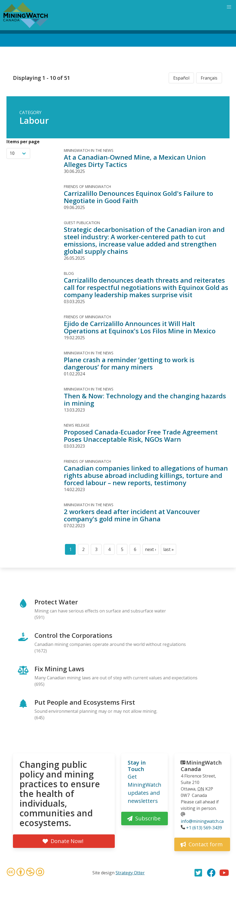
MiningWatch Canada (201, 766)
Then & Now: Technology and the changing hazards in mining (145, 399)
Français (209, 78)
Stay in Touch (137, 766)
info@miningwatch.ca (202, 821)
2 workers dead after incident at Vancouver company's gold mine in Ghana (132, 515)
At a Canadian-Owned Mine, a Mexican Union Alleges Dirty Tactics (135, 161)
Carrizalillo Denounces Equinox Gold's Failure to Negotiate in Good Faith (138, 197)
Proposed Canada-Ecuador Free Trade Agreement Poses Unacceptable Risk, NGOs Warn (141, 435)
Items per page (23, 142)
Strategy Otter (130, 873)
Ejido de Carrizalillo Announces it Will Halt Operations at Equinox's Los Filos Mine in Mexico (140, 327)
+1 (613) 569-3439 (204, 828)
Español (181, 78)
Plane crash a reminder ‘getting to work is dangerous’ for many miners (129, 363)
